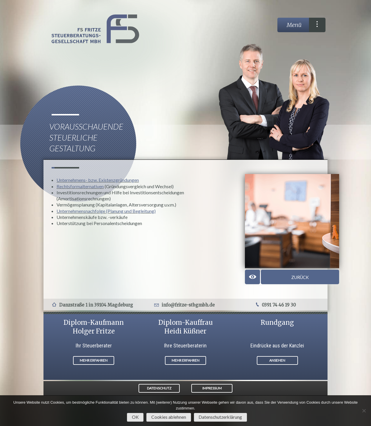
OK (135, 417)
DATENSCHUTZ (159, 388)
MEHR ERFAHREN (94, 360)
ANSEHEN (277, 360)
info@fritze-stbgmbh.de (188, 305)
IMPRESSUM (212, 388)
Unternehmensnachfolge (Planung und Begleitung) (106, 211)
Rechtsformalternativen (80, 186)
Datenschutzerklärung (220, 417)
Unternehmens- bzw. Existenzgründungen (98, 180)
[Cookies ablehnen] (364, 411)
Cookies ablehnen (168, 417)
